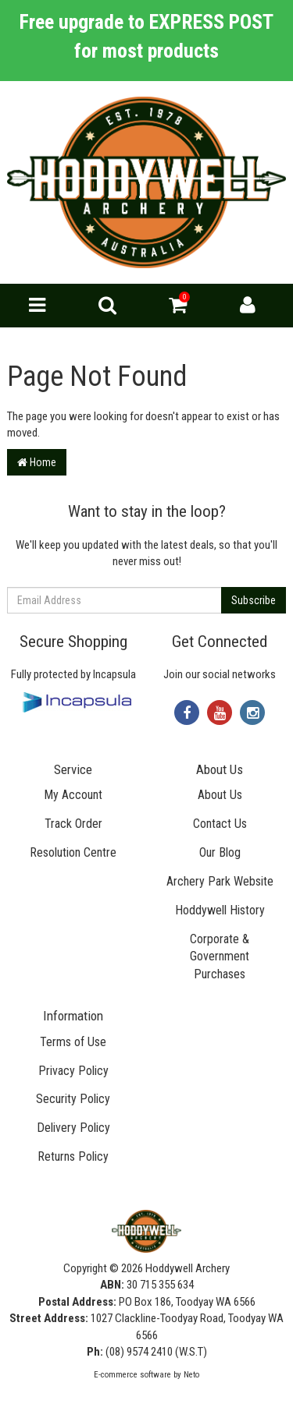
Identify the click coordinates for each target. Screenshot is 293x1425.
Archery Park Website (219, 881)
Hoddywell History (220, 910)
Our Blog (220, 852)
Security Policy (73, 1098)
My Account (73, 794)
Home (36, 462)
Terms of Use (73, 1041)
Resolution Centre (73, 852)
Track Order (73, 823)
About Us (220, 794)
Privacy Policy (73, 1070)
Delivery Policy (73, 1127)
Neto (191, 1375)
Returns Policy (73, 1156)
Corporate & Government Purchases (219, 957)
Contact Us (220, 823)
